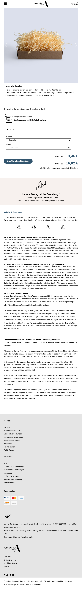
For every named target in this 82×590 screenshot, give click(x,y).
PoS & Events (9, 450)
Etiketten (7, 427)
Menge (8, 144)
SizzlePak (59, 381)
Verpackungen (38, 256)
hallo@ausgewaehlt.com (54, 201)
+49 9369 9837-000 (58, 524)
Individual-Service (50, 393)
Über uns (7, 557)
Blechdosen (8, 444)
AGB (5, 463)
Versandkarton (9, 323)
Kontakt (7, 567)
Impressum (8, 473)
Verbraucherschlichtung (13, 479)
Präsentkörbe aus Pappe (17, 305)
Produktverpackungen (66, 302)
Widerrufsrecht (9, 483)
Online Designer (10, 560)
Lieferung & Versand (11, 476)
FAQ (5, 570)
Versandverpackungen (12, 440)
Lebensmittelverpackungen (14, 437)
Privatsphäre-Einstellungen (14, 470)
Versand (57, 168)
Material (9, 137)
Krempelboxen (9, 320)
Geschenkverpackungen (13, 434)
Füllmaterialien (9, 447)
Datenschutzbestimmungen (14, 467)
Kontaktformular (27, 537)
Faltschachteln (66, 317)
